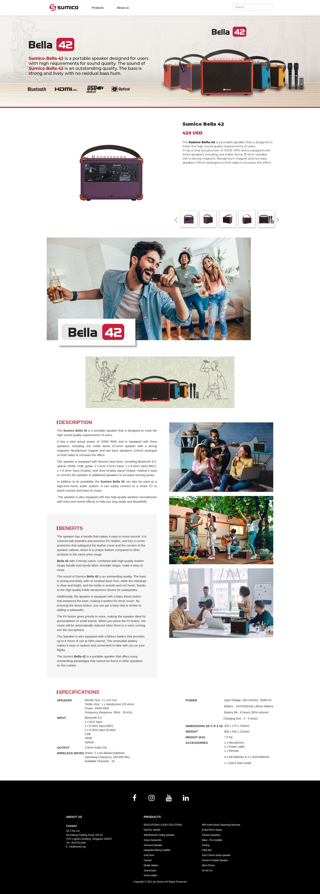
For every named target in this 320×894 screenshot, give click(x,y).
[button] (277, 219)
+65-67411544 (78, 842)
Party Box (207, 850)
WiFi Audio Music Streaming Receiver (221, 824)
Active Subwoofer (153, 840)
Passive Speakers (211, 835)
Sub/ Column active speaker (216, 855)
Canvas (148, 860)
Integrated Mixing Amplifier (157, 850)
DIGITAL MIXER (152, 829)
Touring (205, 845)
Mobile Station (151, 865)
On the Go (207, 870)
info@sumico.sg (77, 846)
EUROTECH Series (212, 829)
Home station (150, 875)
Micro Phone (208, 865)
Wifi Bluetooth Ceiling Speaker (159, 835)
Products (98, 7)
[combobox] (252, 7)
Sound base (150, 870)
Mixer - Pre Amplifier (212, 840)
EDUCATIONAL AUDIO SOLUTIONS (163, 824)
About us (123, 7)
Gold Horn (149, 855)
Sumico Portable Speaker (215, 860)
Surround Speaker (153, 845)
